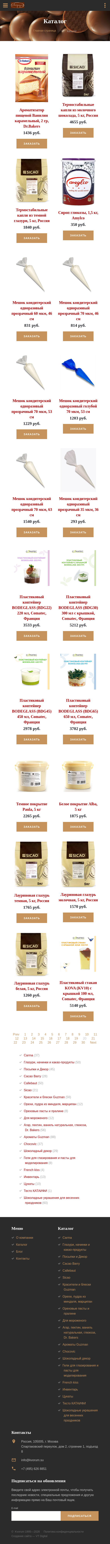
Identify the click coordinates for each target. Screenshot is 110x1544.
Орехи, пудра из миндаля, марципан (53, 1104)
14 (34, 1038)
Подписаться (79, 1515)
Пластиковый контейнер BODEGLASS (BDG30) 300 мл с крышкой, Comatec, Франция (78, 608)
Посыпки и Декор (39, 1069)
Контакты (22, 1258)
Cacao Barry (35, 1076)
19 (76, 1038)
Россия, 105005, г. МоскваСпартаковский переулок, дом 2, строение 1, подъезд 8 (59, 1446)
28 (66, 1042)
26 (49, 1042)
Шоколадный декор (41, 1151)
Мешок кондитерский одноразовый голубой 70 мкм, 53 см (78, 406)
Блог (19, 1251)
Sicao (31, 1090)
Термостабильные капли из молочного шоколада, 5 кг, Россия (78, 110)
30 (83, 1042)
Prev (16, 1034)
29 (74, 1042)
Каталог (21, 1244)
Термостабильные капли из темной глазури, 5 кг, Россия (32, 215)
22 (15, 1042)
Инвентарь (35, 1177)
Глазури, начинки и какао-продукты (52, 1062)
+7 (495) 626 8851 (33, 1468)
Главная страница (44, 30)
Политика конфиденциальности (64, 1531)
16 (50, 1038)
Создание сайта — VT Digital (29, 1536)
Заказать (32, 143)
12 (17, 1038)
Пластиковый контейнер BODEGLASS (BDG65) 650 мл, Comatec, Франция (78, 711)
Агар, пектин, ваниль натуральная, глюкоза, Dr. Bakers (79, 1332)
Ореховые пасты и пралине (46, 1111)
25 (41, 1042)
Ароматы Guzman (40, 1137)
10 (87, 1034)
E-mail (14, 1508)
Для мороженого (39, 1118)
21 (93, 1038)
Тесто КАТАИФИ (38, 1190)
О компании (24, 1237)
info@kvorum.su (32, 1460)
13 (25, 1038)
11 (95, 1034)
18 (68, 1038)
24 (32, 1042)
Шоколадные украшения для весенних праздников (80, 1415)
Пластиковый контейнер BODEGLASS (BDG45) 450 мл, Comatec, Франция (32, 711)
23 (24, 1042)
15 (42, 1038)
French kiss (34, 1170)
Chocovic (33, 1144)
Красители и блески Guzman (47, 1097)
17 (59, 1038)
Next (93, 1042)
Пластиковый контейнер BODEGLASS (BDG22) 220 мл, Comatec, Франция (32, 608)
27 (57, 1042)
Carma (32, 1055)
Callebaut (33, 1083)
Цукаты (32, 1183)
